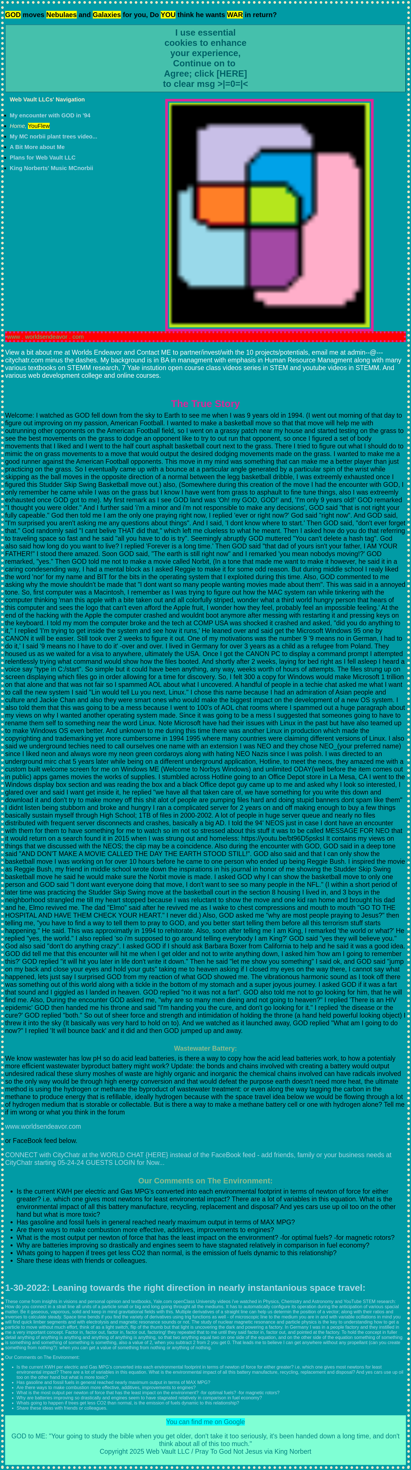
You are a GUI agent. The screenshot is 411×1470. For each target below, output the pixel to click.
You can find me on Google (205, 1422)
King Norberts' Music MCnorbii (51, 168)
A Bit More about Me (37, 147)
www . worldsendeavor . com (45, 336)
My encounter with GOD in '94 (50, 115)
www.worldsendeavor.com (43, 1126)
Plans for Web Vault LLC (43, 157)
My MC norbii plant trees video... (53, 136)
